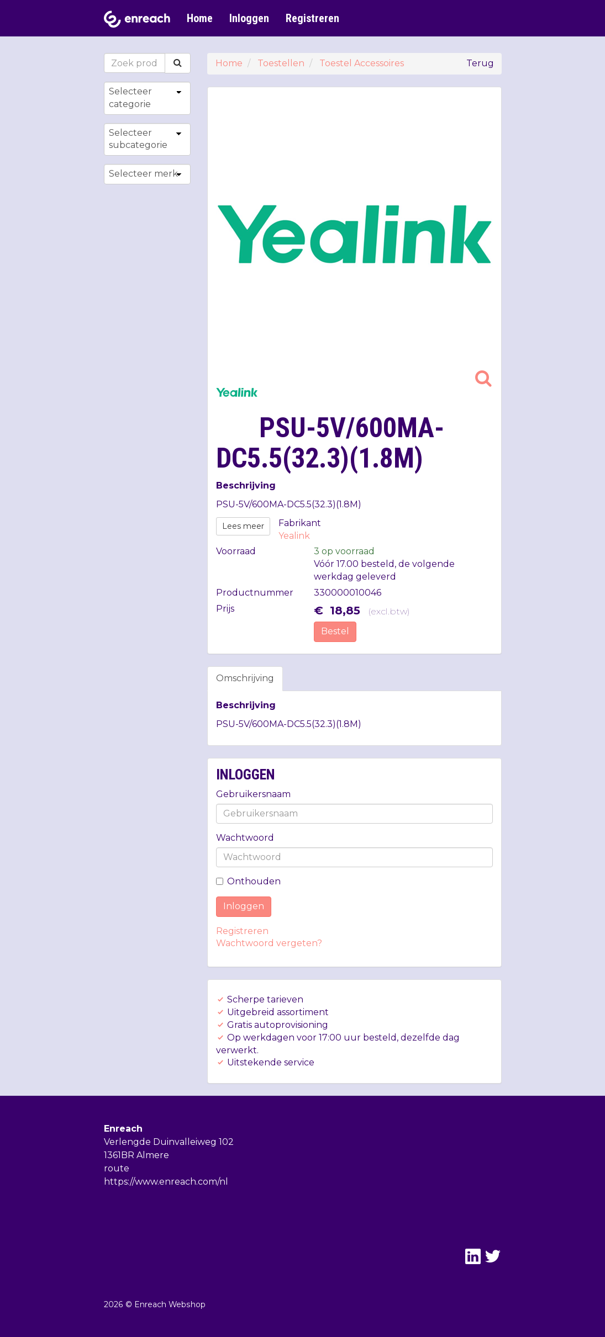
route (116, 1168)
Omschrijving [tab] (245, 678)
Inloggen (249, 18)
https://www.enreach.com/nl (166, 1181)
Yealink (294, 535)
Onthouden (248, 881)
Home (200, 18)
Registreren (312, 18)
